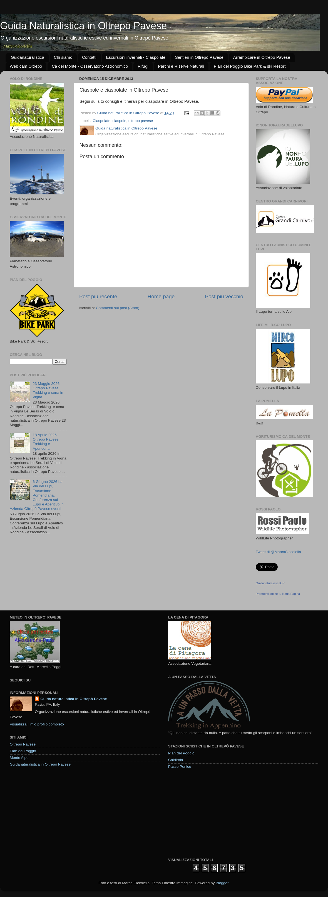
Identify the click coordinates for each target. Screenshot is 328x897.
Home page (161, 296)
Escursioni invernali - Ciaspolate (135, 57)
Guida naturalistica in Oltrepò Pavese (73, 699)
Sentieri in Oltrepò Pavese (199, 57)
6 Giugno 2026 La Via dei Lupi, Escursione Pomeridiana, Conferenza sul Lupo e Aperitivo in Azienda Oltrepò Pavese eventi (36, 495)
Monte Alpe (19, 758)
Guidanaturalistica (27, 57)
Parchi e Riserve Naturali (181, 66)
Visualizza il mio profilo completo (37, 724)
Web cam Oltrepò (26, 66)
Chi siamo (63, 57)
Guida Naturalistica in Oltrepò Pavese (83, 25)
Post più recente (98, 296)
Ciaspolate (101, 121)
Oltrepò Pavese (23, 744)
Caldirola (175, 760)
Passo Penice (179, 766)
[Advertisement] (210, 813)
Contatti (89, 57)
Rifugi (143, 66)
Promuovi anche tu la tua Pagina (278, 593)
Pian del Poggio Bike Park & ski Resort (249, 66)
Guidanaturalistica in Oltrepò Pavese (40, 764)
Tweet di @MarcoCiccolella (278, 552)
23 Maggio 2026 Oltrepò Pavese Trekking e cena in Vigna (48, 390)
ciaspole (119, 121)
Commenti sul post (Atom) (117, 308)
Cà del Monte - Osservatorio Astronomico (90, 66)
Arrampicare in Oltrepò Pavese (261, 57)
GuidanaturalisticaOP (270, 583)
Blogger (222, 883)
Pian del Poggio (23, 751)
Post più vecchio (224, 296)
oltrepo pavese (140, 121)
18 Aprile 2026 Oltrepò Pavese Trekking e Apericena (45, 442)
